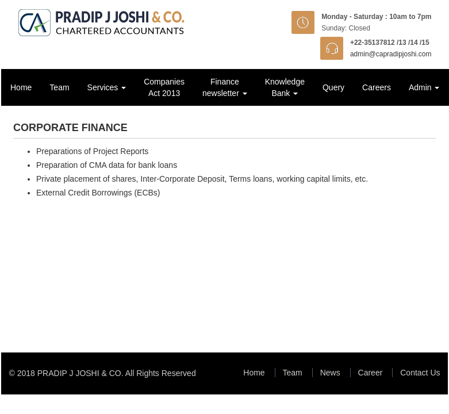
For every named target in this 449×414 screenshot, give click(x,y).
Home (21, 87)
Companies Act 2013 (164, 87)
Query (333, 87)
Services (106, 87)
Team (59, 87)
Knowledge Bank (285, 87)
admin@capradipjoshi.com (391, 54)
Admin (424, 87)
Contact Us (420, 372)
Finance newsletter (224, 87)
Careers (376, 87)
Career (370, 372)
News (330, 372)
